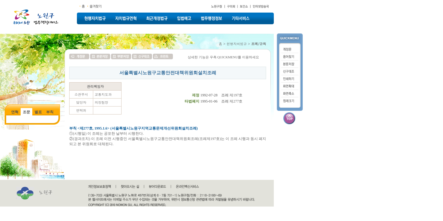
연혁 (14, 112)
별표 (38, 112)
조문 (26, 112)
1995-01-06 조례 (214, 101)
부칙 (50, 112)
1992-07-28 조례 (214, 95)
